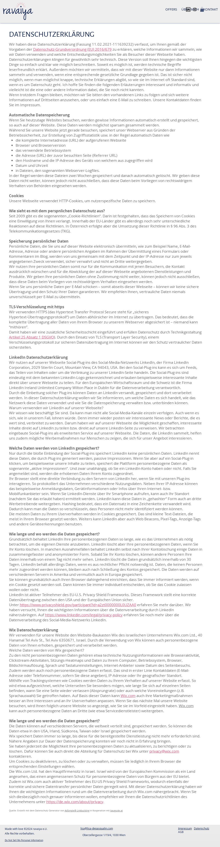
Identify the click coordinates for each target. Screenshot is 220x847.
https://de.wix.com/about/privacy (74, 801)
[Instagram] (195, 9)
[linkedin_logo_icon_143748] (188, 9)
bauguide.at (116, 810)
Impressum (185, 828)
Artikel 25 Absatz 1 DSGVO (31, 337)
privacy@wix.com (164, 751)
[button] (202, 9)
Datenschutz (201, 828)
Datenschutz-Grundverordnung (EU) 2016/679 (72, 49)
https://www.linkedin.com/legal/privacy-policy (84, 614)
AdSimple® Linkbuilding (77, 810)
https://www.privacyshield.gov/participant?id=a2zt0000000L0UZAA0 (78, 604)
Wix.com (128, 695)
